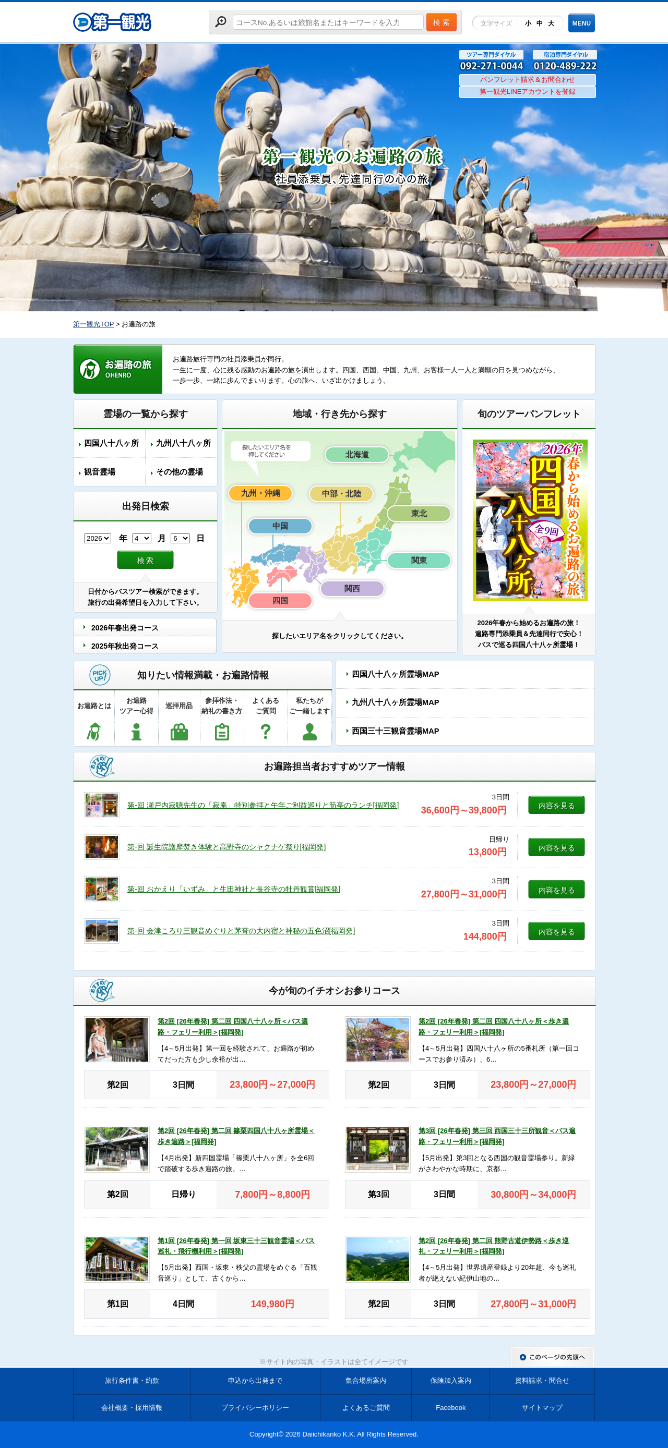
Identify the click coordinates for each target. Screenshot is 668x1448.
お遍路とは (94, 706)
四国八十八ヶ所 (111, 443)
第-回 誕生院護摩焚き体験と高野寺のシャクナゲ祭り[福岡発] (226, 847)
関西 (352, 588)
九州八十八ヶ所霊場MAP (395, 702)
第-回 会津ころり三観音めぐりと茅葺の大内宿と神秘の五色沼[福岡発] (241, 931)
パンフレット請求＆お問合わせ (527, 79)
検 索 (145, 560)
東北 (419, 513)
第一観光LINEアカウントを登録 (528, 91)
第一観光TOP (93, 324)
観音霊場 (99, 472)
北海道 (357, 454)
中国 (280, 525)
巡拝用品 (179, 706)
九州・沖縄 (260, 493)
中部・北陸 (341, 493)
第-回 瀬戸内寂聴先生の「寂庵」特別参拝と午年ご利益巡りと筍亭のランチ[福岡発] (263, 805)
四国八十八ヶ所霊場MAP (395, 674)
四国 (280, 600)
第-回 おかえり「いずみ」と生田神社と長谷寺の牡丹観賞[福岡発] (233, 889)
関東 (419, 560)
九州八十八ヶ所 (183, 443)
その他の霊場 (179, 472)
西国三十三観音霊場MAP (395, 731)
